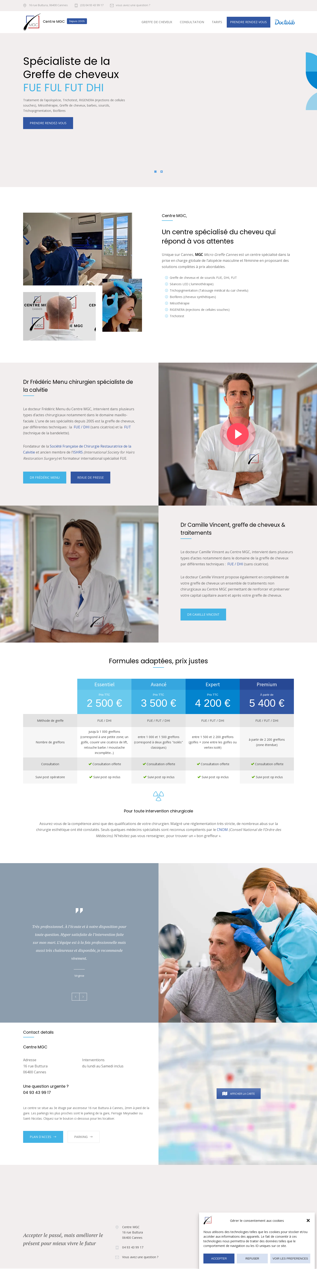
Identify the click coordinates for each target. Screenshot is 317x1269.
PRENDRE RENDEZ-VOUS (48, 105)
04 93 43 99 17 (132, 1247)
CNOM (222, 829)
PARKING (81, 1137)
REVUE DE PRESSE (90, 477)
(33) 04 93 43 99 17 (91, 5)
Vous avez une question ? (140, 1257)
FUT (127, 427)
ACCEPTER (219, 1259)
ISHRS (78, 452)
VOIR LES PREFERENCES (290, 1259)
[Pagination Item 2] (161, 172)
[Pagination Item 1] (155, 172)
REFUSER (252, 1259)
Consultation (192, 22)
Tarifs (217, 22)
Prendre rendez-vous (248, 22)
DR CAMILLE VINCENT (203, 614)
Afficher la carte (238, 1094)
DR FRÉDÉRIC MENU (45, 477)
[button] (308, 1221)
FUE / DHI (82, 427)
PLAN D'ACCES (40, 1137)
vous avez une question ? (133, 5)
